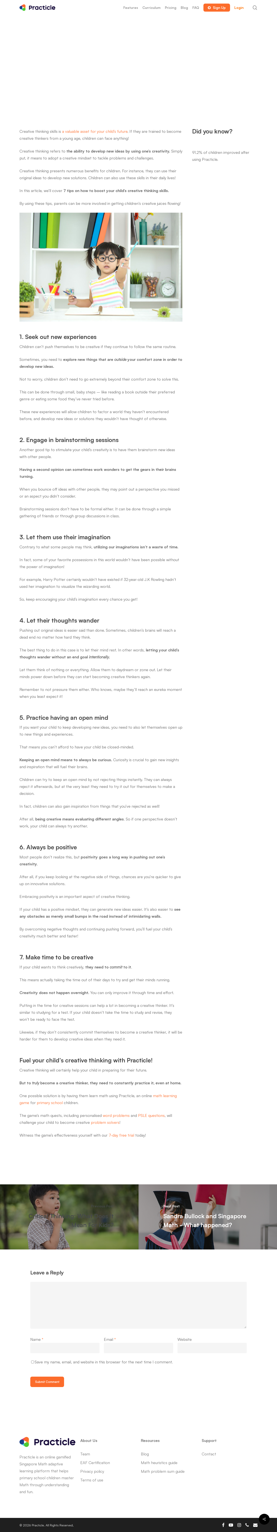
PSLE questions (151, 1115)
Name (36, 1339)
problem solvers (105, 1122)
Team (85, 1453)
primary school (50, 1102)
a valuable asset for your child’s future (94, 131)
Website (184, 1339)
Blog (145, 1453)
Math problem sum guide (163, 1471)
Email (110, 1339)
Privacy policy (92, 1471)
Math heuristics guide (159, 1462)
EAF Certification (95, 1462)
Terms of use (91, 1480)
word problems (116, 1115)
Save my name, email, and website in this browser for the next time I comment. (104, 1361)
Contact (209, 1453)
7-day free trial (121, 1135)
